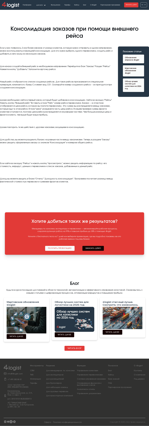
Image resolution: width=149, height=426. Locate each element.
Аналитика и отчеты (86, 389)
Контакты (138, 371)
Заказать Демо (131, 4)
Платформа (27, 5)
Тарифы (67, 5)
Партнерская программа (110, 5)
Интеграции (35, 379)
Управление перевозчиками (90, 375)
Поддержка (139, 379)
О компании (139, 375)
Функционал (55, 5)
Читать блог (74, 348)
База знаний (113, 379)
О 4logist (93, 5)
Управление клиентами (87, 371)
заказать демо (93, 248)
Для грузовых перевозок (57, 391)
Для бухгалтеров (53, 383)
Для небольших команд (57, 387)
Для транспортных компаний (59, 396)
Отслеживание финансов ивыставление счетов (89, 384)
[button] (41, 5)
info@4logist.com (15, 374)
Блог (84, 5)
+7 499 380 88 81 (15, 379)
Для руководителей (55, 379)
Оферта (47, 422)
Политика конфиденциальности (67, 422)
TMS (31, 375)
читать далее (16, 336)
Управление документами (89, 393)
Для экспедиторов (54, 375)
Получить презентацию (60, 248)
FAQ (110, 383)
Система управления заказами (91, 379)
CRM (32, 371)
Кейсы (76, 5)
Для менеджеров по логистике (60, 371)
